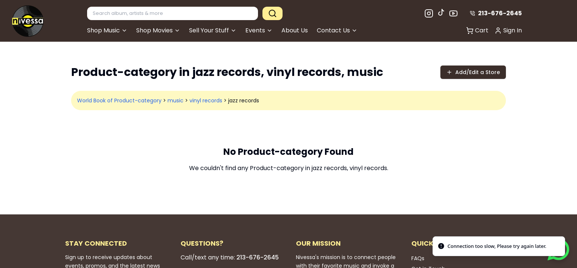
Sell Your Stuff (212, 30)
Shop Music (107, 30)
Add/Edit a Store (473, 72)
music (176, 100)
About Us (294, 30)
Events (258, 30)
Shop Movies (158, 30)
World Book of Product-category (119, 100)
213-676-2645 (496, 13)
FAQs (417, 258)
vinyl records (205, 100)
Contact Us (337, 30)
